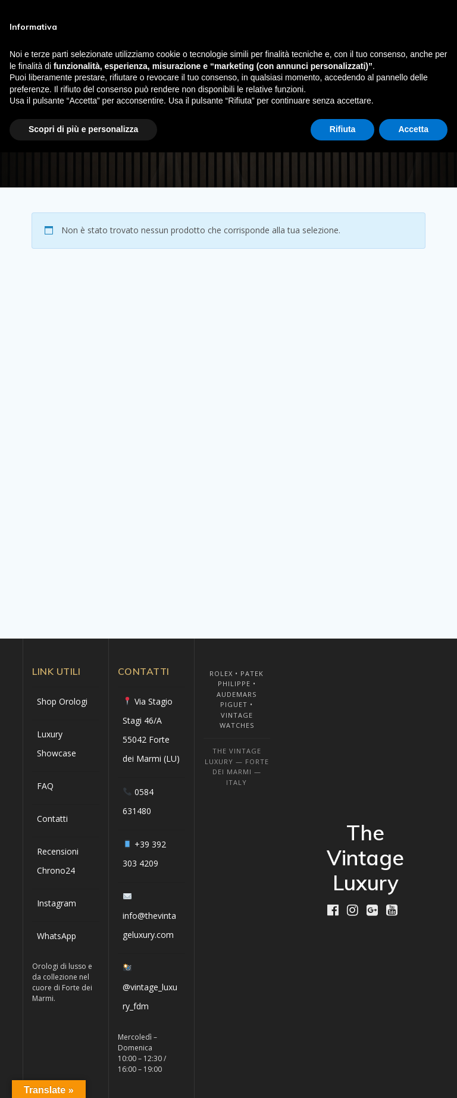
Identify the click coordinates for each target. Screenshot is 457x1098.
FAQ (45, 786)
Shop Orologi (62, 701)
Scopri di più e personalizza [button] (83, 129)
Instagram (56, 903)
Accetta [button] (413, 129)
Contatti (52, 818)
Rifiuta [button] (343, 129)
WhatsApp (56, 935)
